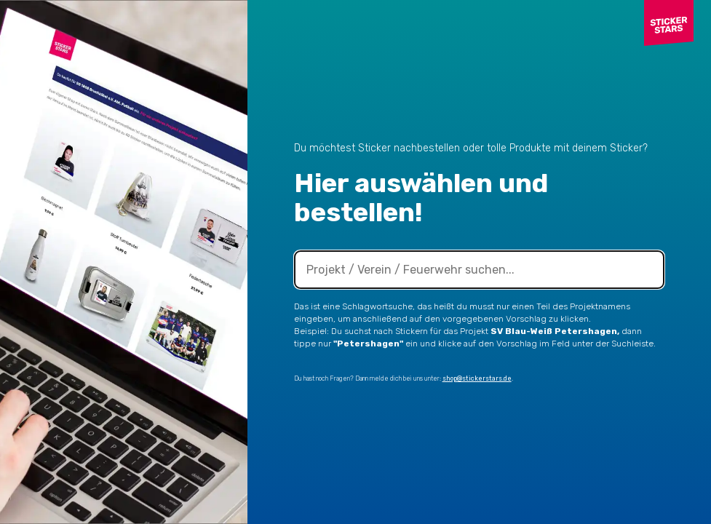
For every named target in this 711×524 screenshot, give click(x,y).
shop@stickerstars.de (477, 378)
